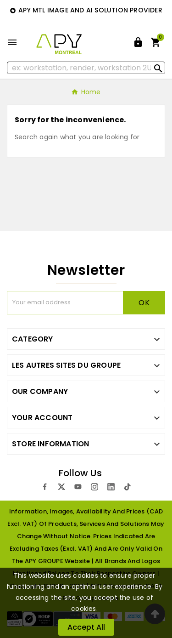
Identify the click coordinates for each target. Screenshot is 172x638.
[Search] (86, 68)
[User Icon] (138, 42)
